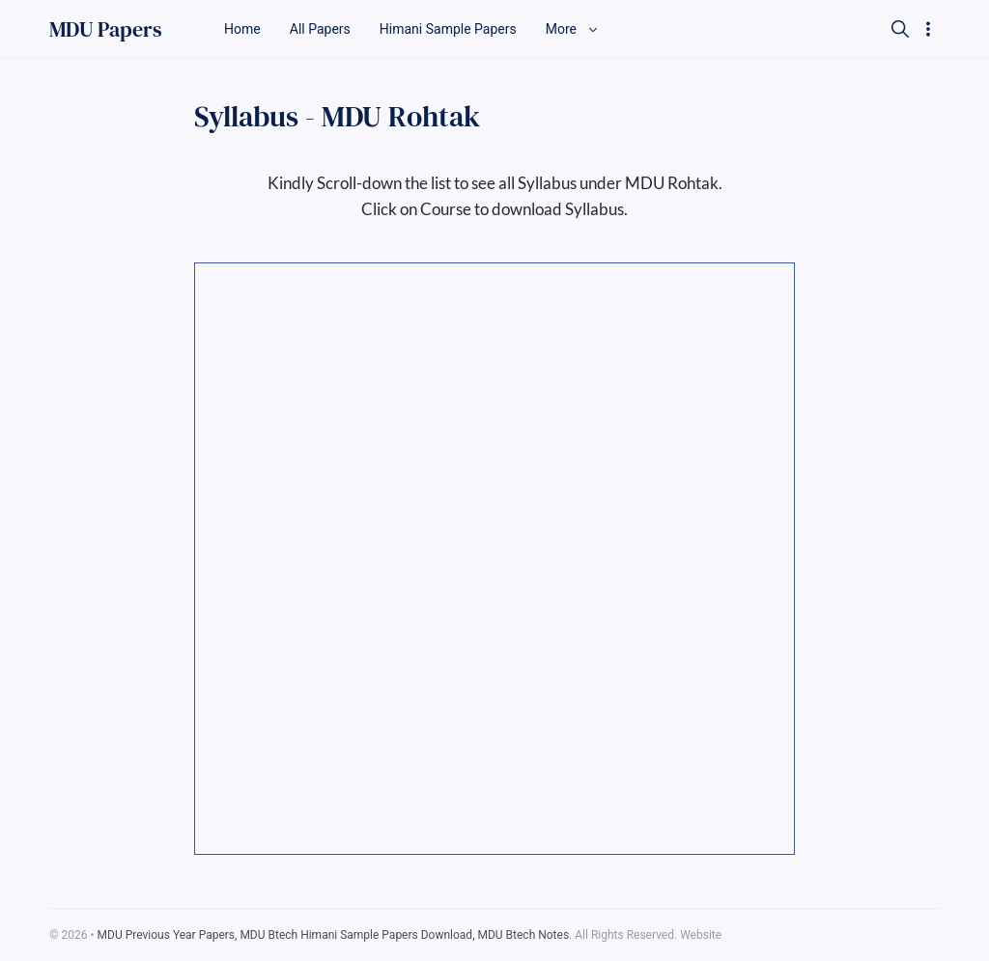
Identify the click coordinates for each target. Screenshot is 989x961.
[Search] (900, 28)
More (573, 29)
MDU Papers (105, 28)
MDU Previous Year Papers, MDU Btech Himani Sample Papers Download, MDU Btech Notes (334, 935)
